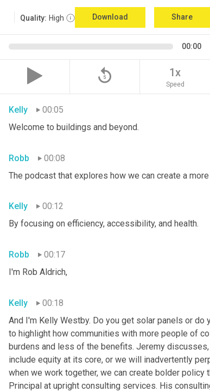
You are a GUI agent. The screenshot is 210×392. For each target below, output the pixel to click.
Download (110, 17)
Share (182, 17)
